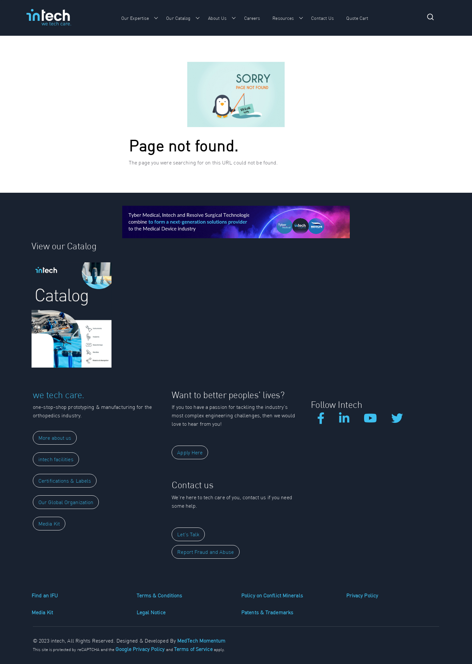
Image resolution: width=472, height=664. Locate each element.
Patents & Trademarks (267, 612)
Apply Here (190, 452)
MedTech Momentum (201, 640)
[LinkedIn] (344, 420)
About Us (217, 18)
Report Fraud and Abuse (205, 552)
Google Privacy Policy (140, 649)
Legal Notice (151, 612)
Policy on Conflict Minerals (272, 595)
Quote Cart (357, 18)
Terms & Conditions (159, 595)
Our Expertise (135, 18)
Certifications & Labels (64, 480)
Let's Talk (188, 534)
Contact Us (322, 18)
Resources (283, 18)
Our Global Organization (65, 502)
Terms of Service (194, 649)
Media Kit (49, 523)
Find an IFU (45, 595)
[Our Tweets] (397, 420)
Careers (252, 18)
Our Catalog (178, 18)
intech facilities (55, 459)
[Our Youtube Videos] (370, 420)
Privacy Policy (362, 595)
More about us (54, 438)
